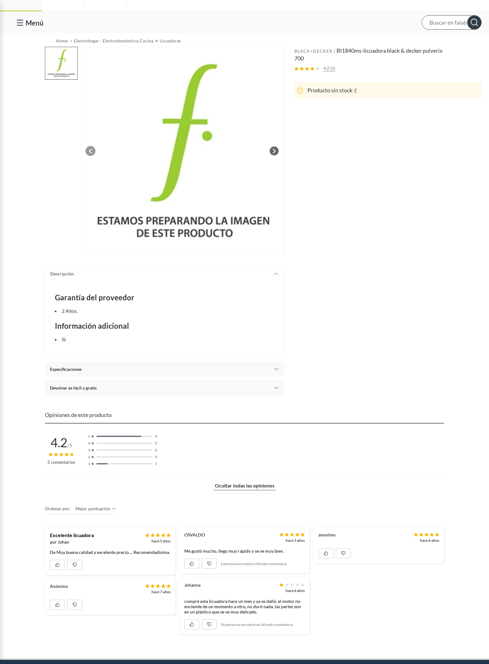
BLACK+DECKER (313, 67)
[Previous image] (90, 167)
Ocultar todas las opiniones (244, 501)
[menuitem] (409, 41)
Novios (448, 41)
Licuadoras (170, 56)
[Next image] (274, 167)
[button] (250, 22)
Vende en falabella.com (363, 41)
